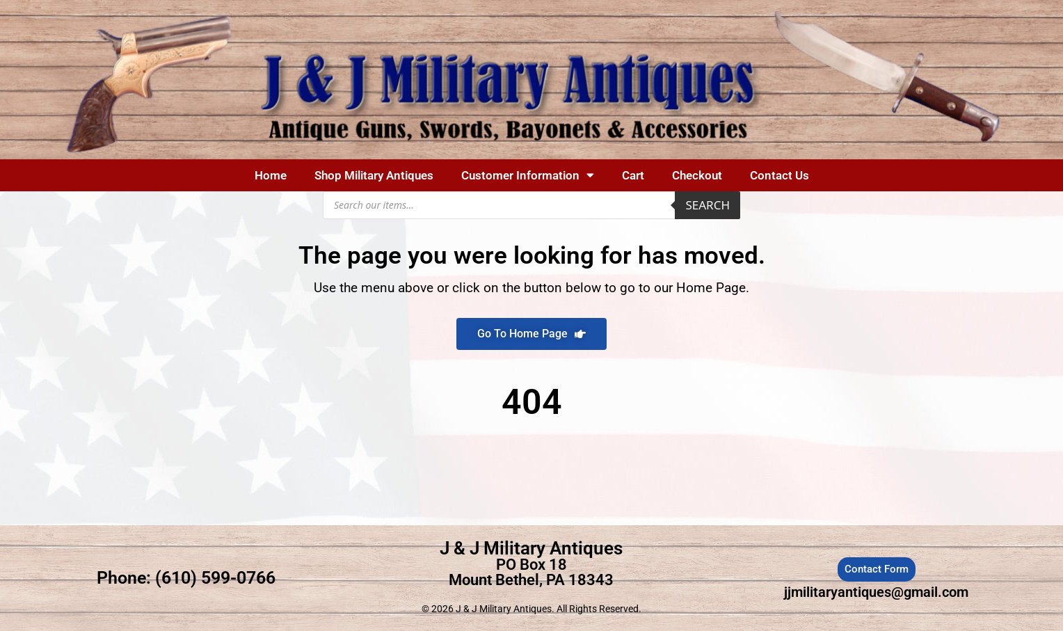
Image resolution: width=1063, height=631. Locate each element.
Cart (633, 175)
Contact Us (779, 175)
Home (271, 175)
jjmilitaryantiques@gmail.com (876, 592)
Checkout (697, 175)
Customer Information (527, 175)
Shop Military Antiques (373, 175)
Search (707, 205)
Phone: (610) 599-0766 (186, 578)
